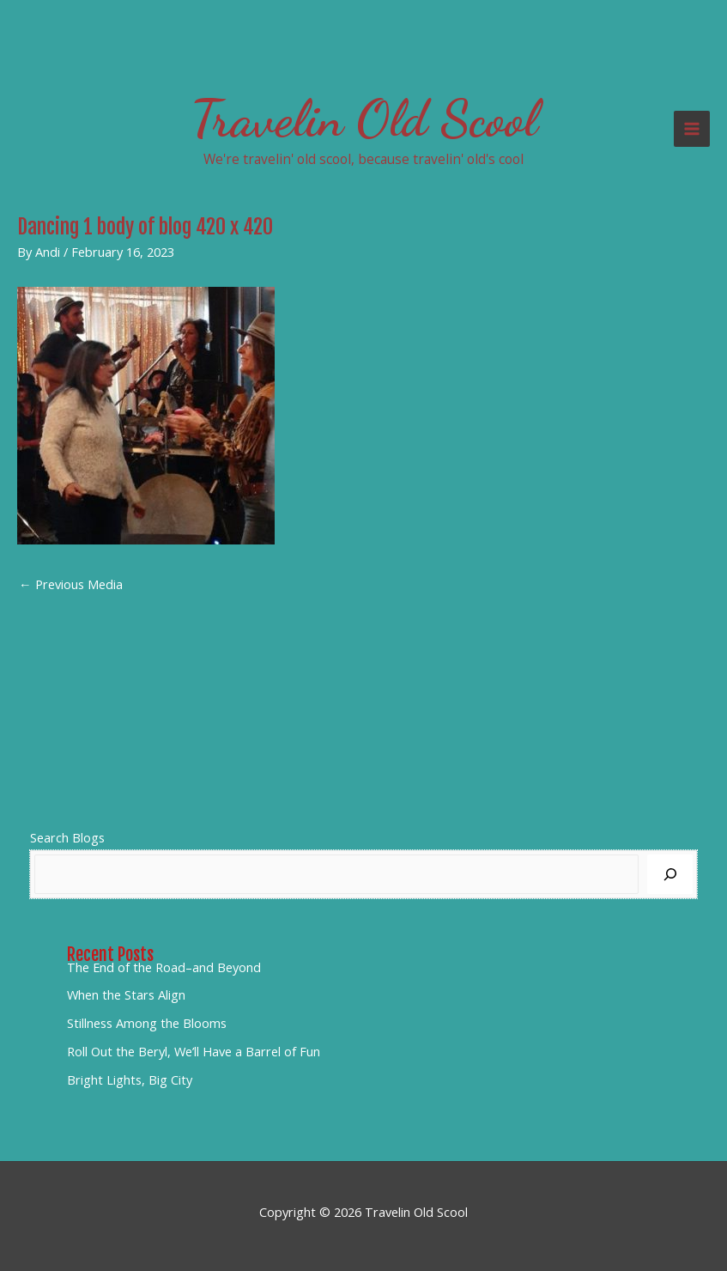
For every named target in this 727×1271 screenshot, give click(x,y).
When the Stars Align (126, 994)
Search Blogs (67, 837)
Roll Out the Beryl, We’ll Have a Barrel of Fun (193, 1051)
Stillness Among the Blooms (147, 1022)
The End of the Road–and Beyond (164, 967)
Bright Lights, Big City (129, 1079)
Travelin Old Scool (364, 118)
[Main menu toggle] (692, 129)
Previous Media (71, 584)
